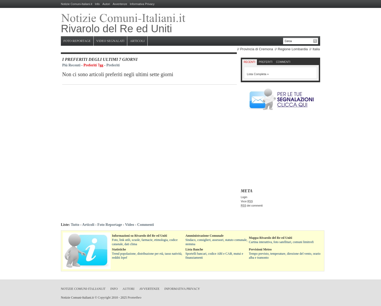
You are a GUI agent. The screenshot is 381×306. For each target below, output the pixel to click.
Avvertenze (120, 4)
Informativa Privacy (142, 4)
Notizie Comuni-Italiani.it (76, 4)
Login (244, 197)
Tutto (75, 225)
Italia (316, 49)
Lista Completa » (258, 74)
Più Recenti (71, 65)
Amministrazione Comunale (204, 236)
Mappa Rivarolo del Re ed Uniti (270, 238)
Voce (247, 201)
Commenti (283, 62)
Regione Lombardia (293, 49)
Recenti (249, 62)
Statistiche (119, 249)
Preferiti (113, 65)
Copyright (104, 297)
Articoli (137, 41)
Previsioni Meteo (260, 249)
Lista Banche (194, 249)
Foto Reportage (77, 41)
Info (97, 4)
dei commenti (252, 205)
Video (129, 225)
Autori (106, 4)
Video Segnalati (110, 41)
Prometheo (134, 297)
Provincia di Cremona (256, 49)
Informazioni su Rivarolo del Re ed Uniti (139, 236)
